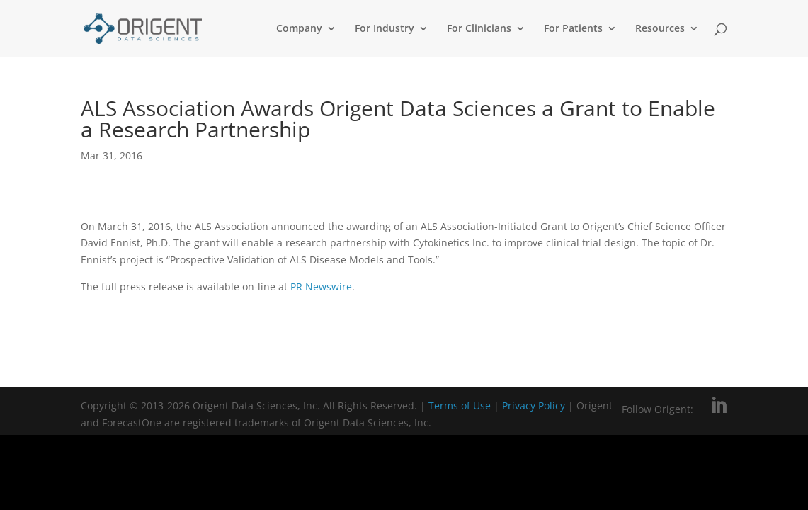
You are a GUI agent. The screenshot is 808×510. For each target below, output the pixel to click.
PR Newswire (321, 286)
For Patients (573, 29)
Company (299, 29)
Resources (660, 29)
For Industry (384, 29)
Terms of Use (459, 405)
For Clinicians (479, 29)
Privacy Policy (535, 405)
